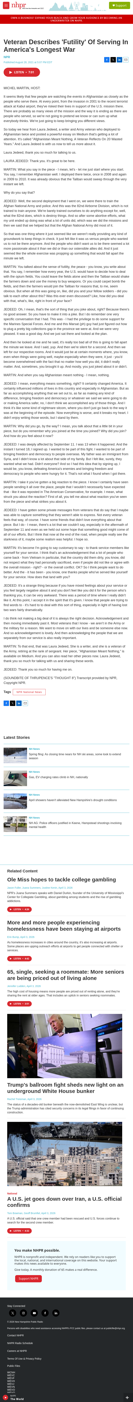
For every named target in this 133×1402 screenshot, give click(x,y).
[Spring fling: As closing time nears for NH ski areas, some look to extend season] (15, 755)
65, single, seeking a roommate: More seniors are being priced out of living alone (65, 975)
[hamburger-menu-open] (6, 5)
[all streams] (128, 1397)
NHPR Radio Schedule (20, 1343)
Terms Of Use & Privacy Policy (24, 1358)
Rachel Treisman (16, 1099)
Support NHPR (28, 1279)
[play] (5, 1397)
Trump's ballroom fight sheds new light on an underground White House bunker (65, 1088)
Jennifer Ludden (16, 986)
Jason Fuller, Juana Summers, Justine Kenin (32, 887)
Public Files (13, 1366)
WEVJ (10, 1384)
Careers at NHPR (17, 1351)
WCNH (11, 1372)
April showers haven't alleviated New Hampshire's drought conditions (73, 800)
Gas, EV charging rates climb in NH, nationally (58, 777)
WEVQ (11, 1392)
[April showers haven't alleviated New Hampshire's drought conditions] (15, 801)
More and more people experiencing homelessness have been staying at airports (64, 926)
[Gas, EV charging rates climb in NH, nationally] (15, 778)
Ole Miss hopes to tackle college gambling (61, 880)
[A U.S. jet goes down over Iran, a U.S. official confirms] (64, 1154)
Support (121, 5)
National (12, 1193)
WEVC (11, 1375)
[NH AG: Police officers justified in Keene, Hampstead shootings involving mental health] (15, 824)
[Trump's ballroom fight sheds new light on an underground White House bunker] (64, 1046)
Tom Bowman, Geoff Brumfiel (23, 1213)
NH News (34, 748)
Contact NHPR (15, 1335)
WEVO (11, 1389)
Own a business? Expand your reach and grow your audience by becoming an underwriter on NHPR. (66, 19)
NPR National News (29, 692)
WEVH (11, 1381)
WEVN (11, 1387)
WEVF (10, 1378)
